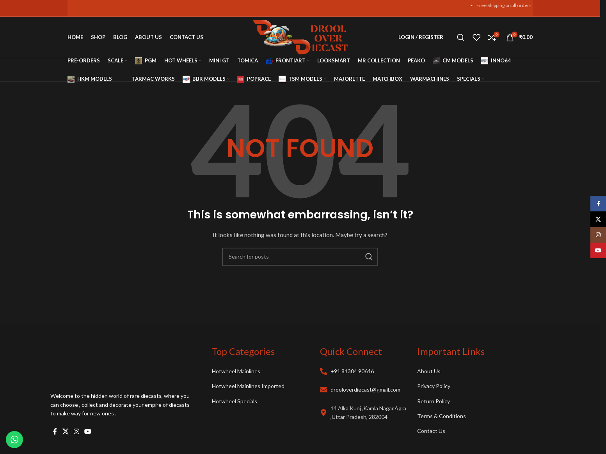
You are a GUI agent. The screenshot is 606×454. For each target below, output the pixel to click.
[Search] (461, 37)
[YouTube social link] (88, 431)
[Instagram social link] (76, 431)
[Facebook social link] (55, 431)
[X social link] (65, 431)
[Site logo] (300, 36)
